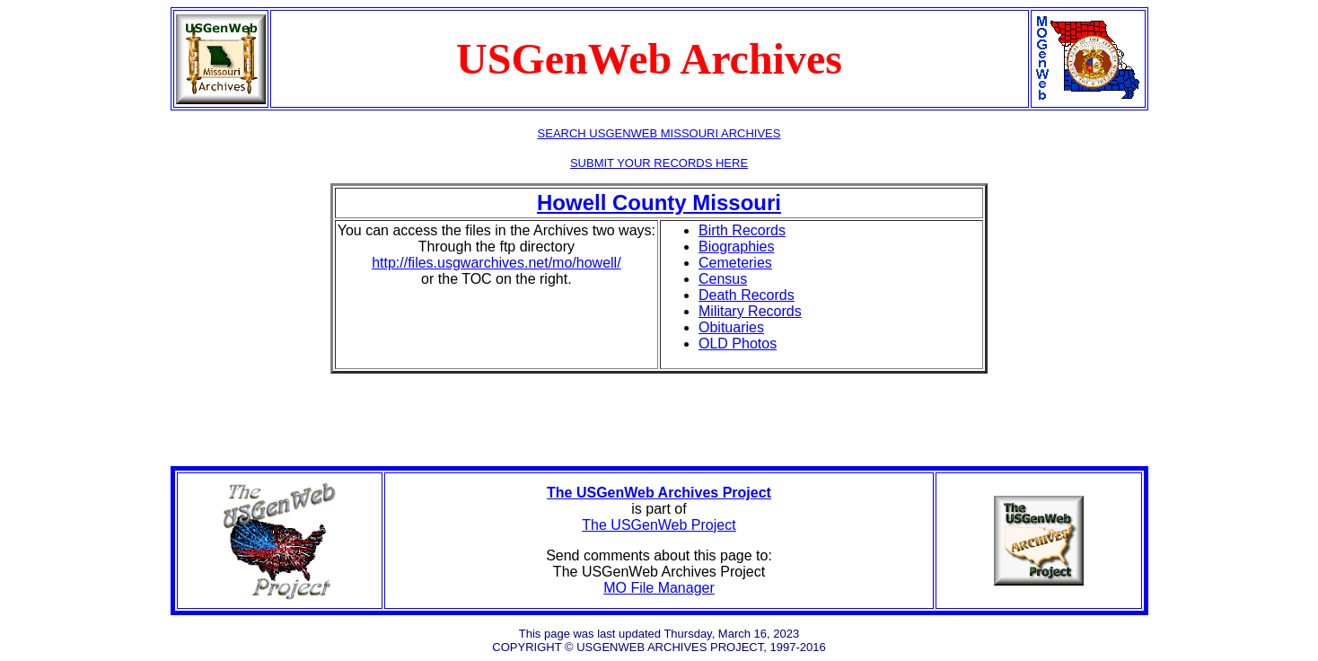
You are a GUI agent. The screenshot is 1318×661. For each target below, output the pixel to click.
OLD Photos (738, 343)
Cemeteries (735, 262)
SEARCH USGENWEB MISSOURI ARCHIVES (659, 133)
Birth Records (742, 230)
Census (723, 278)
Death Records (747, 295)
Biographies (737, 246)
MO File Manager (659, 587)
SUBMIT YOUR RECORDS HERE (659, 163)
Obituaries (731, 327)
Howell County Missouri (659, 202)
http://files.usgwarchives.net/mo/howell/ (496, 262)
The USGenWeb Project (658, 525)
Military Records (750, 311)
